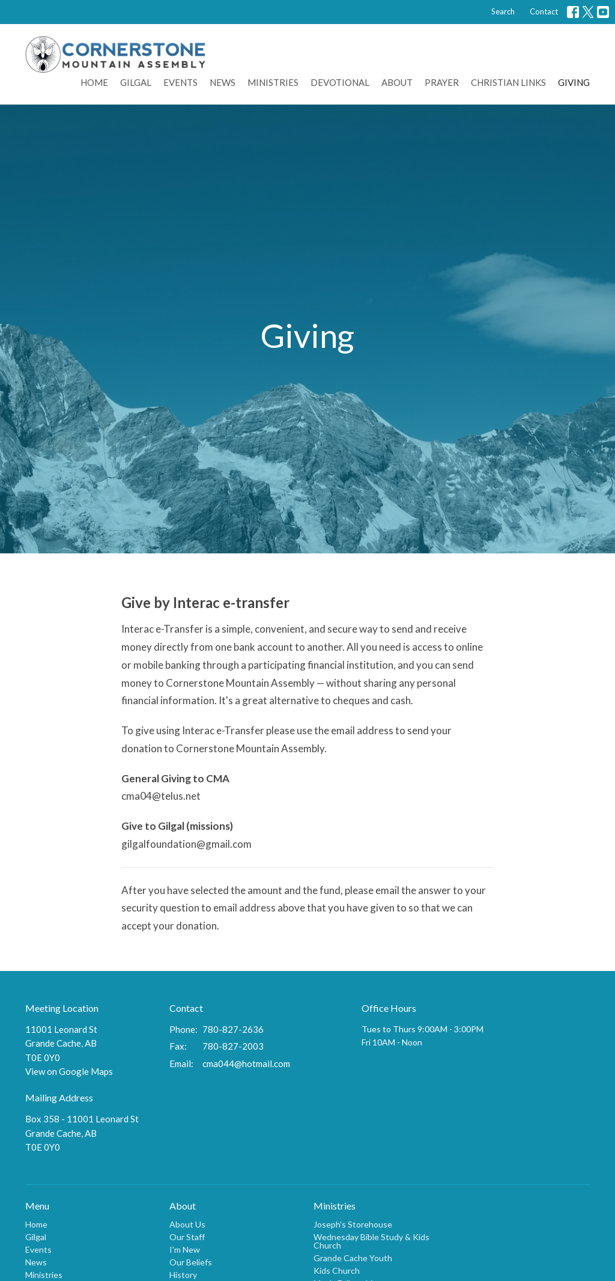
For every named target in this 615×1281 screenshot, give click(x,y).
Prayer (442, 82)
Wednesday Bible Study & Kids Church (371, 1241)
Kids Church (337, 1270)
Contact (544, 11)
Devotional (340, 82)
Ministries (272, 82)
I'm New (184, 1249)
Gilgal (135, 82)
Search (503, 11)
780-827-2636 (233, 1029)
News (222, 82)
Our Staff (187, 1237)
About (397, 82)
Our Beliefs (190, 1262)
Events (180, 82)
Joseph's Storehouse (353, 1224)
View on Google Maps (69, 1071)
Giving (574, 82)
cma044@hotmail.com (246, 1063)
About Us (187, 1224)
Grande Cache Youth (353, 1258)
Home (94, 82)
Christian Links (508, 82)
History (183, 1275)
